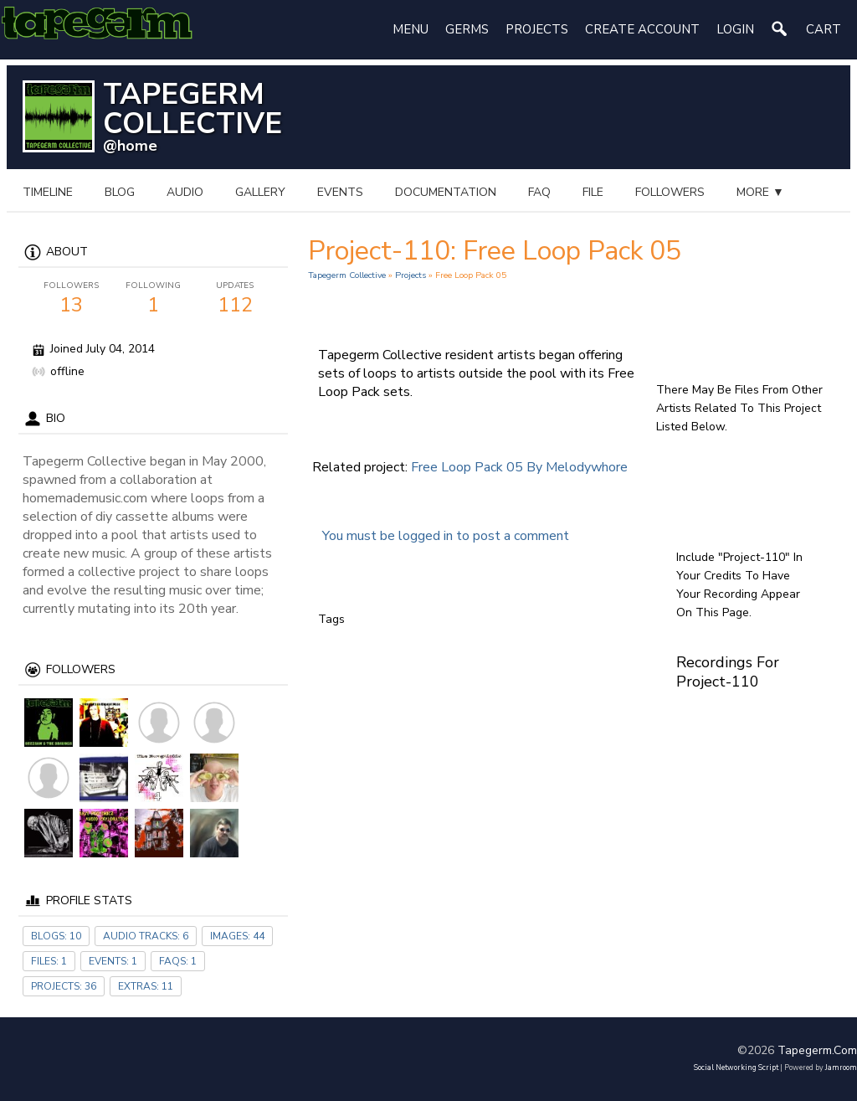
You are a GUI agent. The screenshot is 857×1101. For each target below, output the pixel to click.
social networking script (736, 1067)
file (592, 192)
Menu (410, 29)
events (340, 192)
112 (235, 299)
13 (71, 299)
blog (120, 192)
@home (130, 146)
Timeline (48, 192)
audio (185, 192)
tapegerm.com (817, 1050)
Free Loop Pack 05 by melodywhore (519, 467)
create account (642, 29)
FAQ (539, 192)
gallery (260, 192)
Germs (467, 29)
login (735, 29)
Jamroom (841, 1067)
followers (670, 192)
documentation (445, 192)
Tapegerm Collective (347, 275)
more (760, 192)
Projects (536, 29)
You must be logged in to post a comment (445, 536)
